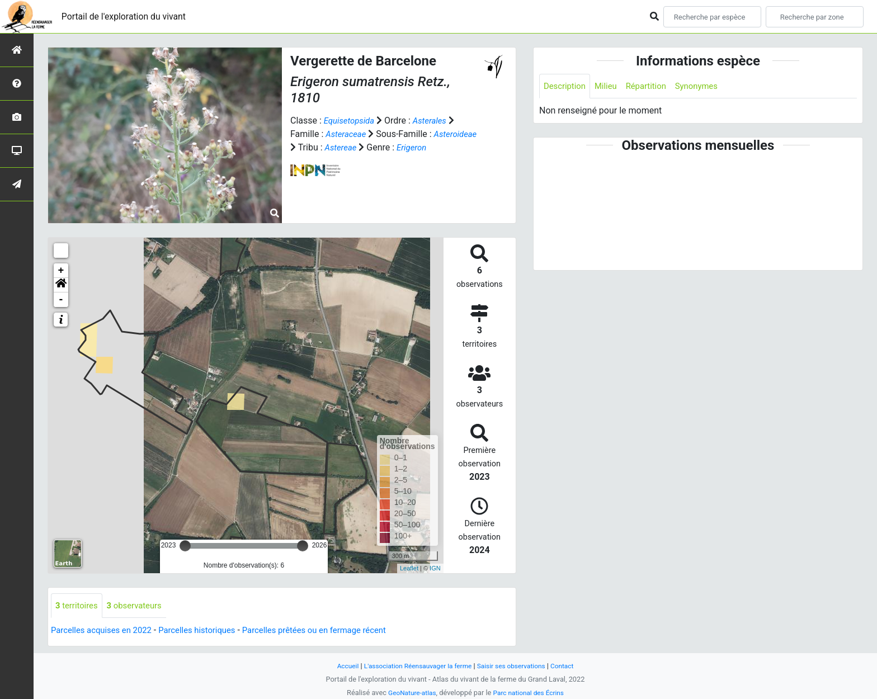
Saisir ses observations (516, 666)
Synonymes (706, 86)
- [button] (61, 299)
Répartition (653, 86)
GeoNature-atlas (409, 692)
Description (566, 86)
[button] (61, 285)
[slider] (185, 545)
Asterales (435, 120)
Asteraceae (347, 134)
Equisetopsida (351, 120)
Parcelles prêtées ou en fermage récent (334, 631)
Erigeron (306, 160)
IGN (435, 568)
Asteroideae (313, 147)
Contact (570, 666)
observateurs (139, 606)
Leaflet (409, 568)
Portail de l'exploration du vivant (133, 16)
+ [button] (61, 270)
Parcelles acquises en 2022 (105, 631)
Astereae (390, 147)
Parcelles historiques (208, 631)
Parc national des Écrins (530, 692)
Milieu (610, 86)
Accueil (340, 666)
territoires (78, 606)
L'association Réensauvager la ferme (415, 666)
